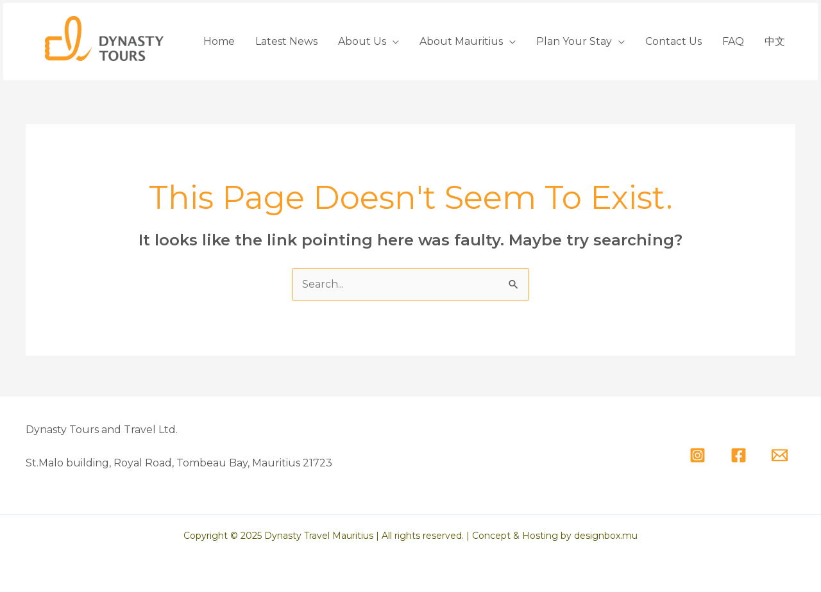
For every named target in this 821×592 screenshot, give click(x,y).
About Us (362, 41)
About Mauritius (461, 41)
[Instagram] (697, 455)
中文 (775, 41)
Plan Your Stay (574, 41)
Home (219, 41)
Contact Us (673, 41)
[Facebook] (738, 455)
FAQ (733, 41)
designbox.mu (606, 535)
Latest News (286, 41)
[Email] (779, 455)
